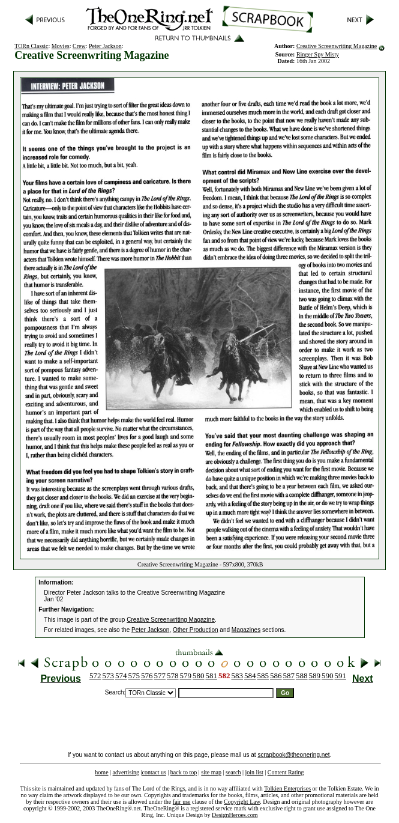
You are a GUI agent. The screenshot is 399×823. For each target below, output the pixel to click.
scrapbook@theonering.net (293, 755)
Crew (79, 46)
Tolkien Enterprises (287, 788)
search (233, 772)
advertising (126, 772)
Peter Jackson (105, 46)
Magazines (246, 630)
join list (254, 772)
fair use (182, 801)
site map (211, 772)
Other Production (195, 630)
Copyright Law (242, 801)
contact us (154, 772)
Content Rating (286, 772)
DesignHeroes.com (234, 815)
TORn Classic (31, 46)
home (101, 772)
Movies (61, 46)
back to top (183, 772)
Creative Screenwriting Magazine (336, 46)
